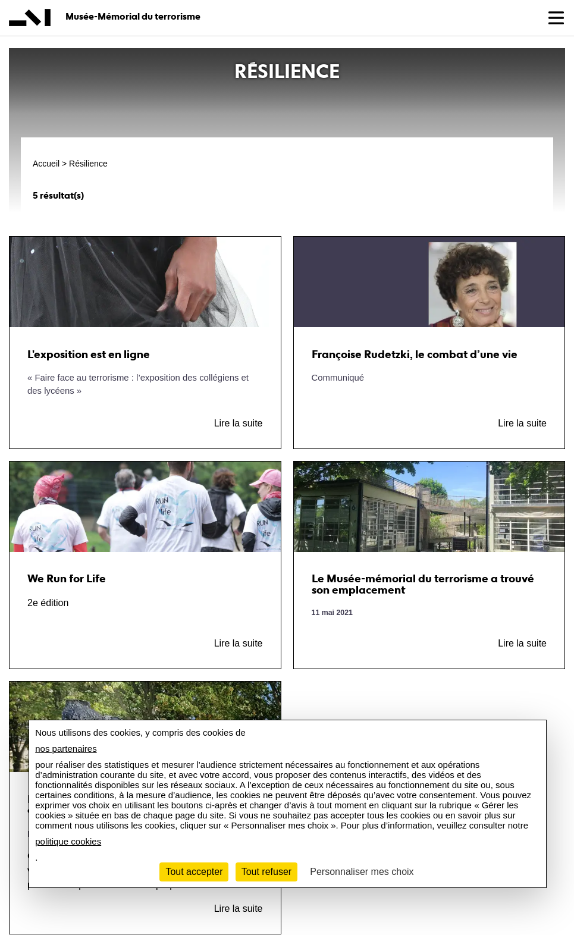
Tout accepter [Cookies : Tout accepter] (193, 872)
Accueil (46, 163)
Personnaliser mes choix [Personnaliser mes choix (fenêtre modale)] (361, 872)
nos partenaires (65, 748)
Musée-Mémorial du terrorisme (132, 16)
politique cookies (68, 841)
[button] (556, 18)
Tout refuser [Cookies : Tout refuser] (266, 872)
